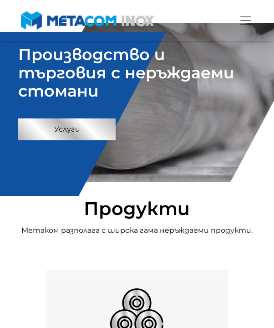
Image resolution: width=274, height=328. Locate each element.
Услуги (67, 129)
